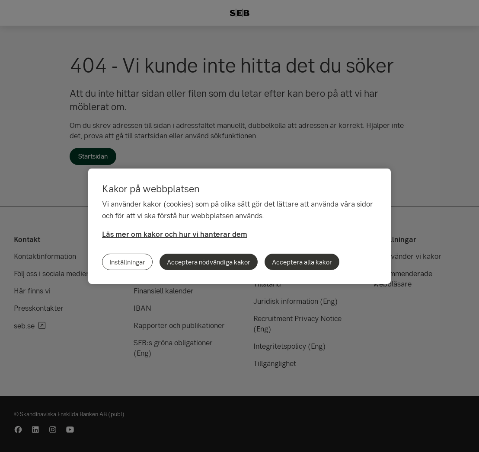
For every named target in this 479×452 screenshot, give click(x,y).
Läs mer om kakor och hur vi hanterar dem (174, 234)
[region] (239, 226)
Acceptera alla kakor (302, 262)
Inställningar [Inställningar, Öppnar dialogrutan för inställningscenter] (127, 262)
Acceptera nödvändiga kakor (208, 262)
